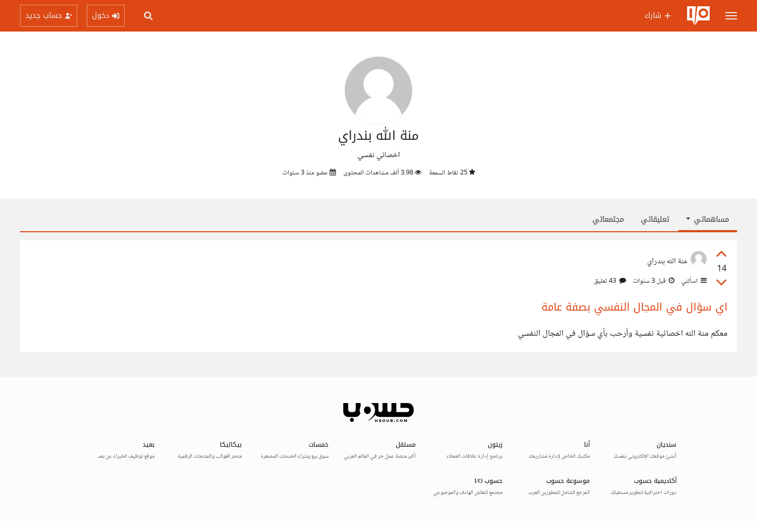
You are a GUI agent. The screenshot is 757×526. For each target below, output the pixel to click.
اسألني (693, 281)
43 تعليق (610, 281)
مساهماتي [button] (707, 219)
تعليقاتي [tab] (655, 219)
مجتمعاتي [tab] (608, 219)
